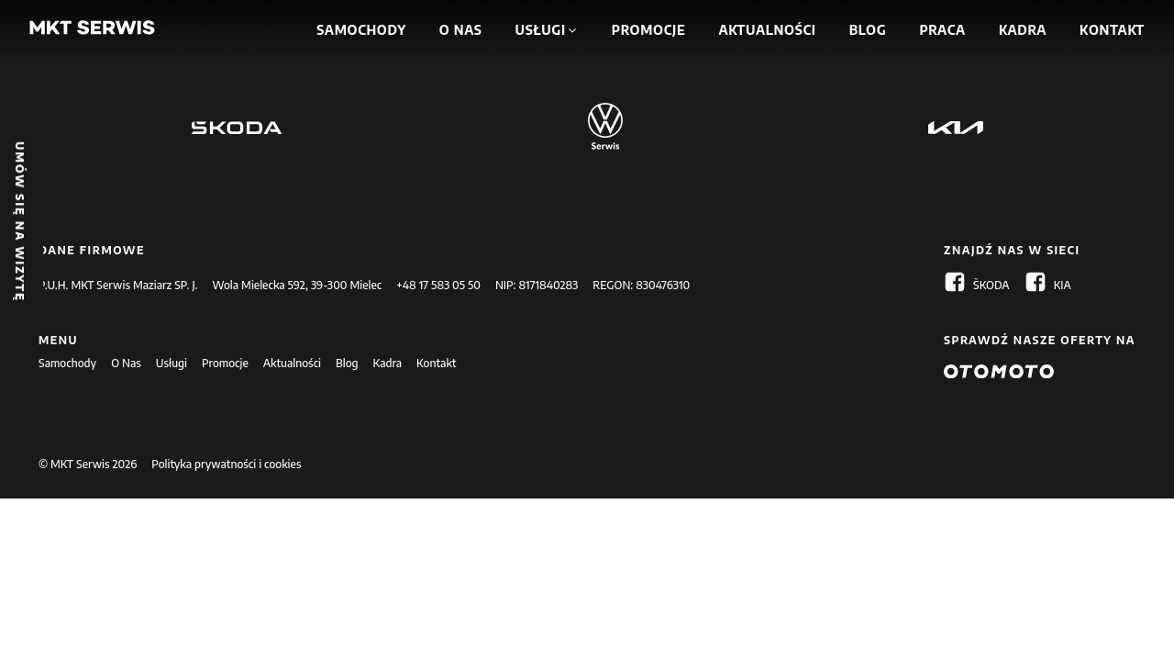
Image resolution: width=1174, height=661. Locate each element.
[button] (542, 30)
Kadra (388, 363)
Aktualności (292, 363)
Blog (347, 363)
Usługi (171, 363)
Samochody (67, 363)
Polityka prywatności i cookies (226, 464)
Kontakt (436, 363)
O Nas (126, 363)
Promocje (225, 363)
